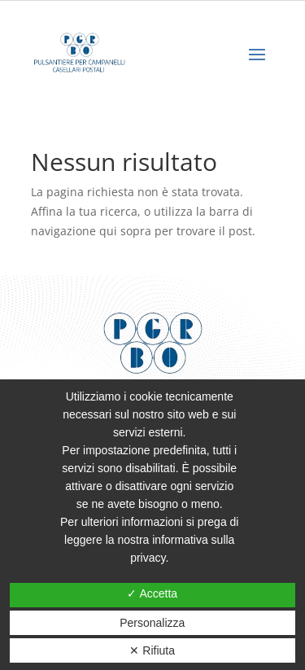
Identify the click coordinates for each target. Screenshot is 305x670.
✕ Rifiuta (152, 650)
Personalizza (152, 622)
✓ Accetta (152, 593)
